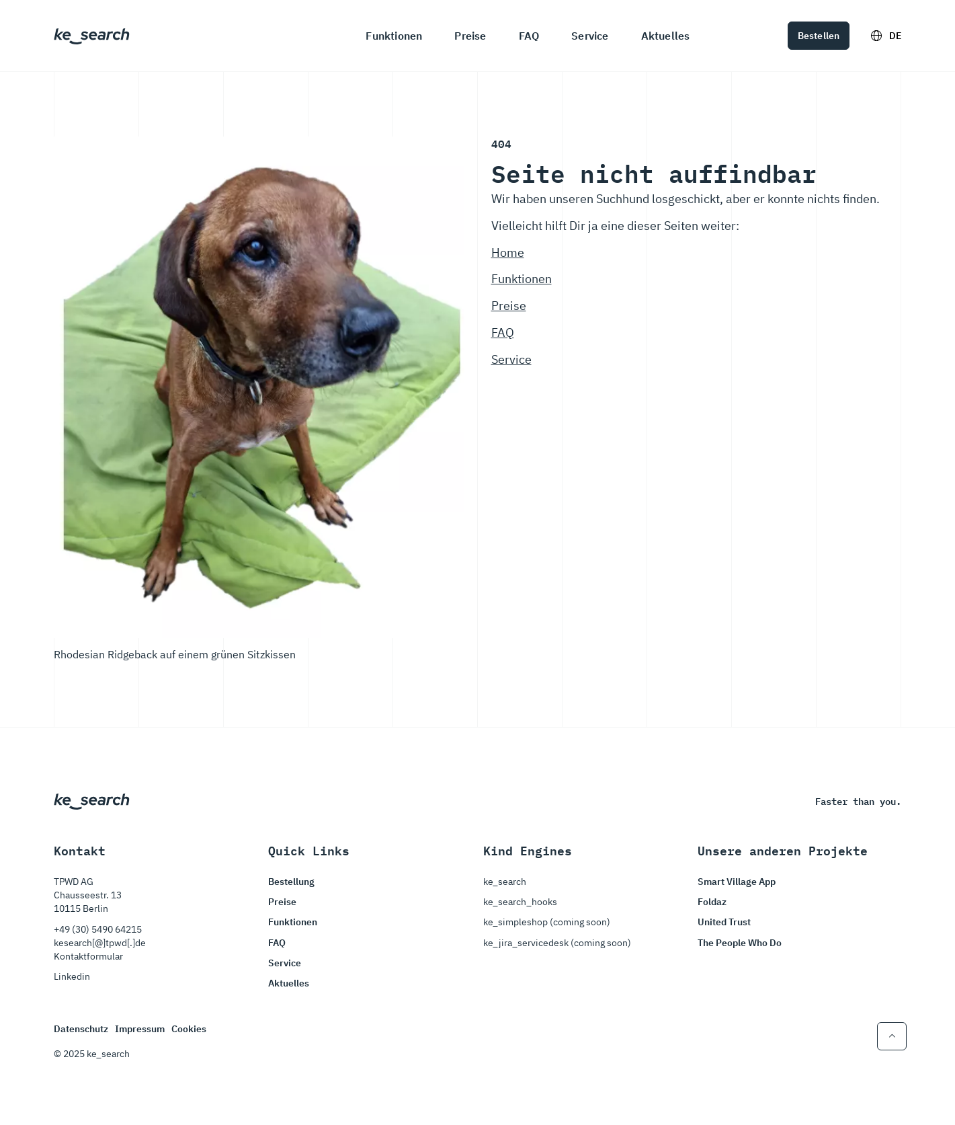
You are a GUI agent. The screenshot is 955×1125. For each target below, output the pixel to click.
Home (507, 252)
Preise (470, 35)
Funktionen (394, 35)
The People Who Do (740, 943)
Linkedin (72, 976)
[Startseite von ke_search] (92, 35)
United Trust (724, 922)
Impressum (140, 1029)
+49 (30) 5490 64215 (98, 929)
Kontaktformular (88, 956)
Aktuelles (665, 35)
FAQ (529, 35)
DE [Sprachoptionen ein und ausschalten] (886, 36)
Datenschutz (81, 1029)
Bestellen (819, 36)
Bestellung (291, 882)
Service (589, 35)
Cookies (188, 1029)
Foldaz (712, 902)
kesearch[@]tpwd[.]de (100, 943)
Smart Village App (737, 882)
